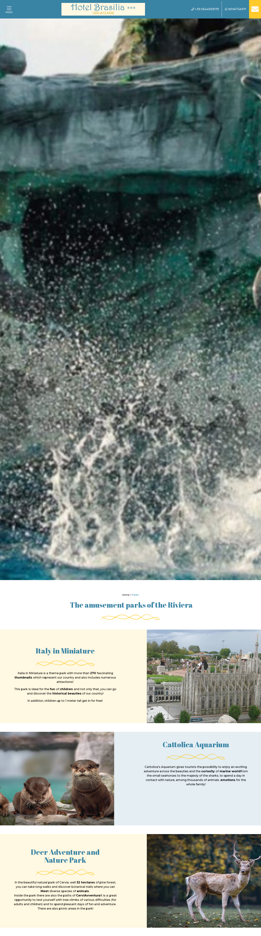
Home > (126, 594)
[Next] (249, 299)
